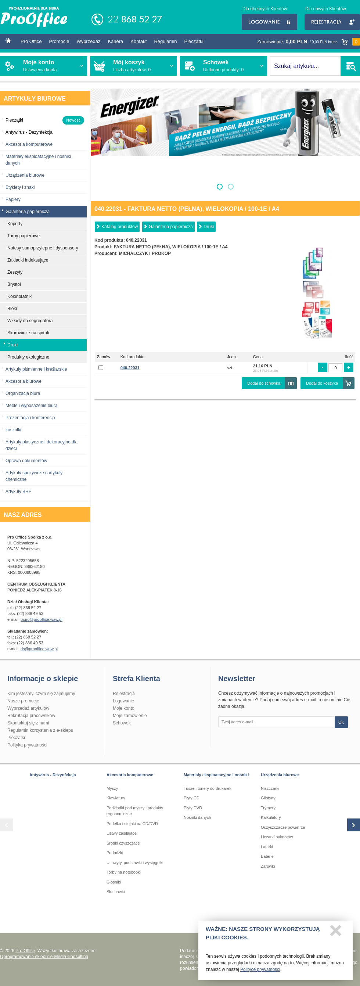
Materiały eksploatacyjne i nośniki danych (38, 160)
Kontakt (138, 41)
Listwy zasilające (122, 833)
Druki (209, 226)
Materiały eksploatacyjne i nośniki (216, 775)
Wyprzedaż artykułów (28, 708)
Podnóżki (115, 852)
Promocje (59, 41)
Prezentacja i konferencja (30, 417)
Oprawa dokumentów (26, 460)
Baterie (267, 856)
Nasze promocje (23, 700)
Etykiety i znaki (20, 187)
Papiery (13, 199)
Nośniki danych (197, 817)
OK (341, 722)
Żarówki (268, 866)
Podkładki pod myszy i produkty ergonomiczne (135, 811)
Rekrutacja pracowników (31, 715)
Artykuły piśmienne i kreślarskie (36, 369)
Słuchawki (116, 891)
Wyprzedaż (88, 41)
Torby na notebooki (124, 872)
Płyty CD (191, 798)
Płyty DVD (193, 808)
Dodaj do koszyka (322, 383)
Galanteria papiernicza (171, 226)
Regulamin (165, 41)
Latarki (267, 847)
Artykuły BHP (19, 491)
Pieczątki (194, 41)
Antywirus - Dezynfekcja (52, 775)
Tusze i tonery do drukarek (207, 788)
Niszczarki (270, 788)
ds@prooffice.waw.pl (39, 649)
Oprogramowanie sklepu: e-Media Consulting (44, 956)
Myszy (112, 788)
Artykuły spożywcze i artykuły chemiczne (34, 476)
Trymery (268, 808)
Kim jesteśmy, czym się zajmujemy (41, 693)
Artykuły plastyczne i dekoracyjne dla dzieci (42, 445)
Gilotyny (268, 798)
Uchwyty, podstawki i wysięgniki (135, 862)
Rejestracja (332, 22)
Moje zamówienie (130, 715)
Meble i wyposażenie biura (31, 405)
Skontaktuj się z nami (28, 723)
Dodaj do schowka (263, 383)
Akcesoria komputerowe (29, 144)
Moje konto (123, 708)
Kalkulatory (271, 817)
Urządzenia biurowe (25, 175)
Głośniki (114, 882)
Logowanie (269, 22)
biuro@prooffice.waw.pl (41, 619)
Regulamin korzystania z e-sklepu (40, 730)
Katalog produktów (119, 226)
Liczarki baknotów (277, 837)
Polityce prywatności (260, 971)
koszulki (13, 429)
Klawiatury (116, 798)
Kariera (115, 41)
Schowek (122, 723)
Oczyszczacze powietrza (283, 827)
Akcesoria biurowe (24, 381)
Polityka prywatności (27, 745)
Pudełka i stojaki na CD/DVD (132, 823)
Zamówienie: (308, 42)
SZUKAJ (350, 66)
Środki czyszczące (123, 843)
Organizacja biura (23, 393)
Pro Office (31, 41)
